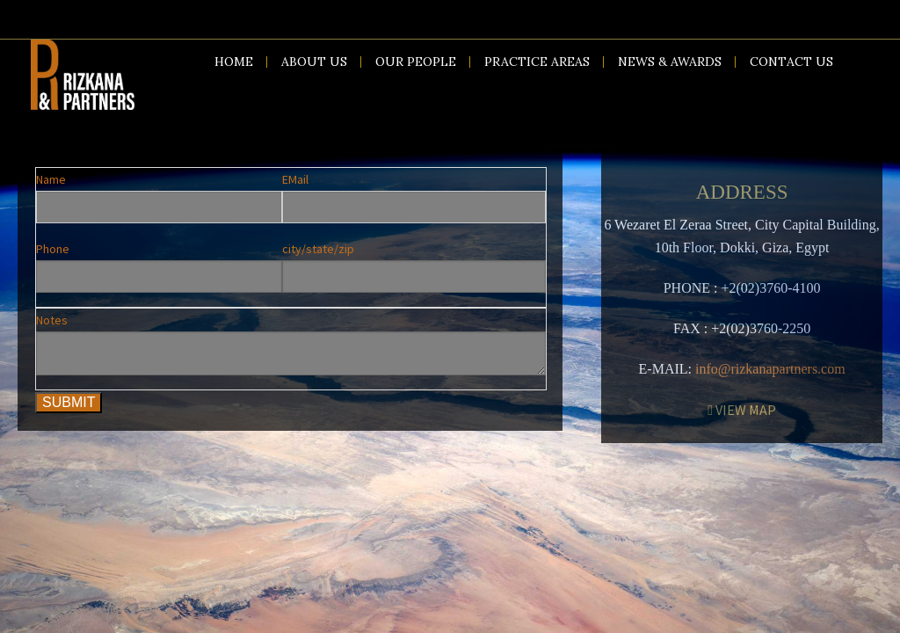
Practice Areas (537, 61)
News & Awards (670, 61)
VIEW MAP (742, 409)
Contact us (791, 61)
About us (314, 61)
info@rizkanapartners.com (770, 368)
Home (233, 61)
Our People (415, 61)
